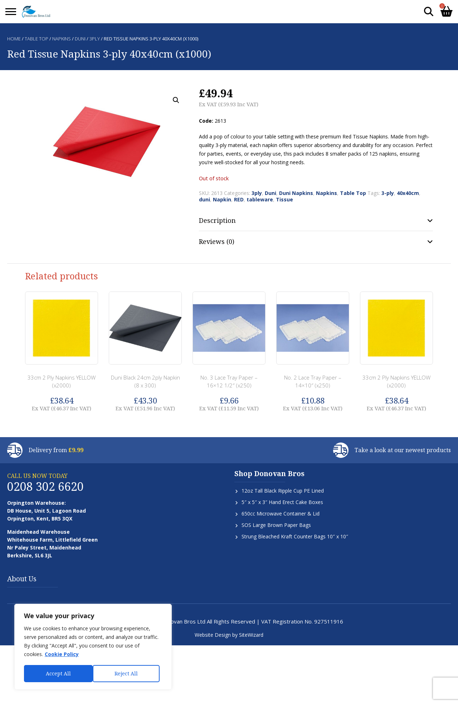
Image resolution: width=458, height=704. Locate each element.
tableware (260, 199)
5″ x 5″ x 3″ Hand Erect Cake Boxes (282, 502)
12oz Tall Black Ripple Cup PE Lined (283, 490)
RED (239, 199)
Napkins (61, 38)
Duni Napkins (296, 193)
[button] (176, 100)
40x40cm (408, 193)
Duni (80, 38)
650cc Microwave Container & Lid (281, 513)
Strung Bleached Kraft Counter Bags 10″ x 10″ (295, 536)
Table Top (36, 38)
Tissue (284, 199)
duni (204, 199)
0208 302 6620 (45, 486)
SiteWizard (251, 634)
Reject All (57, 673)
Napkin (222, 199)
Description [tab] (217, 220)
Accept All (127, 673)
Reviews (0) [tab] (216, 241)
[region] (93, 647)
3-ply (387, 193)
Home (14, 38)
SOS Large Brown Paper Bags (276, 525)
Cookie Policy (62, 654)
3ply (94, 38)
